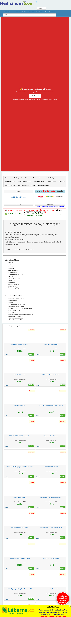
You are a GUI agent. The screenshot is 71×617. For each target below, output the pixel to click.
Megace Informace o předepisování (40, 185)
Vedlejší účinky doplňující (24, 181)
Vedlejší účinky (15, 178)
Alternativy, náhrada (39, 181)
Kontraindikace (12, 300)
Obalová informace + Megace (16, 320)
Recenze (10, 276)
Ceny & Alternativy (50, 11)
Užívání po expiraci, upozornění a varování (20, 308)
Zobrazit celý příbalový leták (16, 274)
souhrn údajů (12, 286)
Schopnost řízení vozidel (15, 310)
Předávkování (12, 312)
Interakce (11, 266)
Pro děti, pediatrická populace (16, 304)
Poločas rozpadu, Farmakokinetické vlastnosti (20, 314)
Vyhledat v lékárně (18, 197)
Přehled (7, 178)
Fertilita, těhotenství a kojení (16, 306)
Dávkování (11, 268)
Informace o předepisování (15, 288)
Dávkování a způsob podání (16, 298)
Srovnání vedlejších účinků (35, 11)
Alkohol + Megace (10, 185)
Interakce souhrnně (10, 181)
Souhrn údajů (45, 178)
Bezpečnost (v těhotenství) (15, 316)
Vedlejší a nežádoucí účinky (16, 318)
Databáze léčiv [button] (9, 11)
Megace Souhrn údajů (23, 185)
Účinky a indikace (51, 181)
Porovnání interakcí (21, 11)
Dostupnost (53, 178)
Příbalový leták (36, 178)
